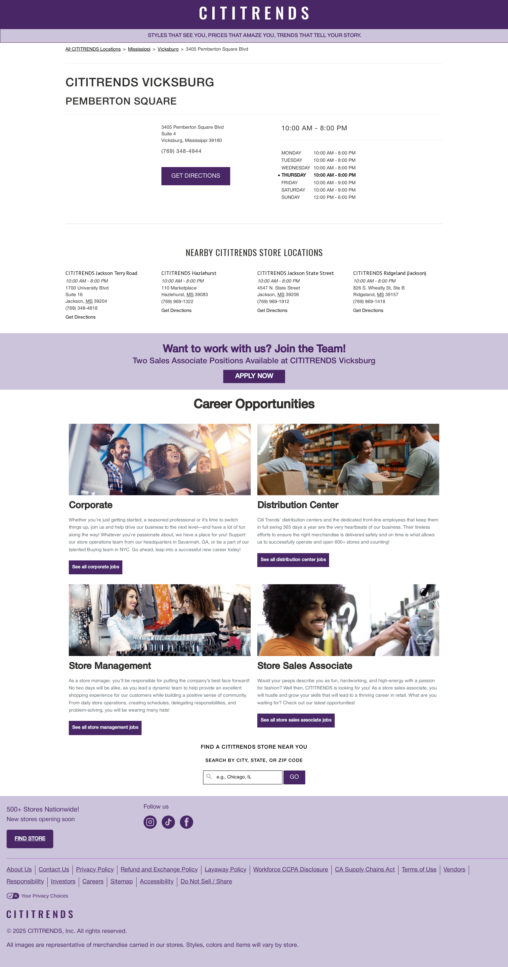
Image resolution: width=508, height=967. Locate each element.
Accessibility (157, 882)
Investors (63, 882)
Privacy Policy (95, 870)
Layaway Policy (225, 870)
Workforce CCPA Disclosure (290, 870)
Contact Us (54, 870)
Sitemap (121, 882)
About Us (19, 870)
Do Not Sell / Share (206, 882)
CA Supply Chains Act (365, 870)
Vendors (454, 870)
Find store (30, 839)
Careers (93, 882)
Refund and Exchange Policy (159, 870)
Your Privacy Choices (44, 896)
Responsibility (25, 882)
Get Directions (195, 176)
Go (294, 777)
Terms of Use (419, 870)
